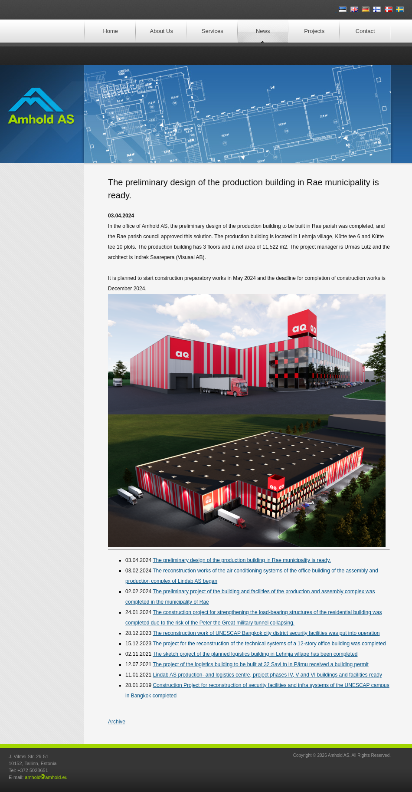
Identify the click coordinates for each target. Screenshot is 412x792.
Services (212, 31)
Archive (116, 722)
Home (110, 31)
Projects (314, 31)
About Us (161, 31)
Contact (365, 31)
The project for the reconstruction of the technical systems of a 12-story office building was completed (269, 644)
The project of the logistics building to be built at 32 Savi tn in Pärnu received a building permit (261, 664)
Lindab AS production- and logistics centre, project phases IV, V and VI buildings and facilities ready (267, 675)
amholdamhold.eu (46, 777)
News (263, 31)
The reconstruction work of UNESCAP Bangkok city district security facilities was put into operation (266, 633)
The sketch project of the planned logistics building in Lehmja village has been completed (255, 654)
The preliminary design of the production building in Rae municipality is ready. (242, 560)
